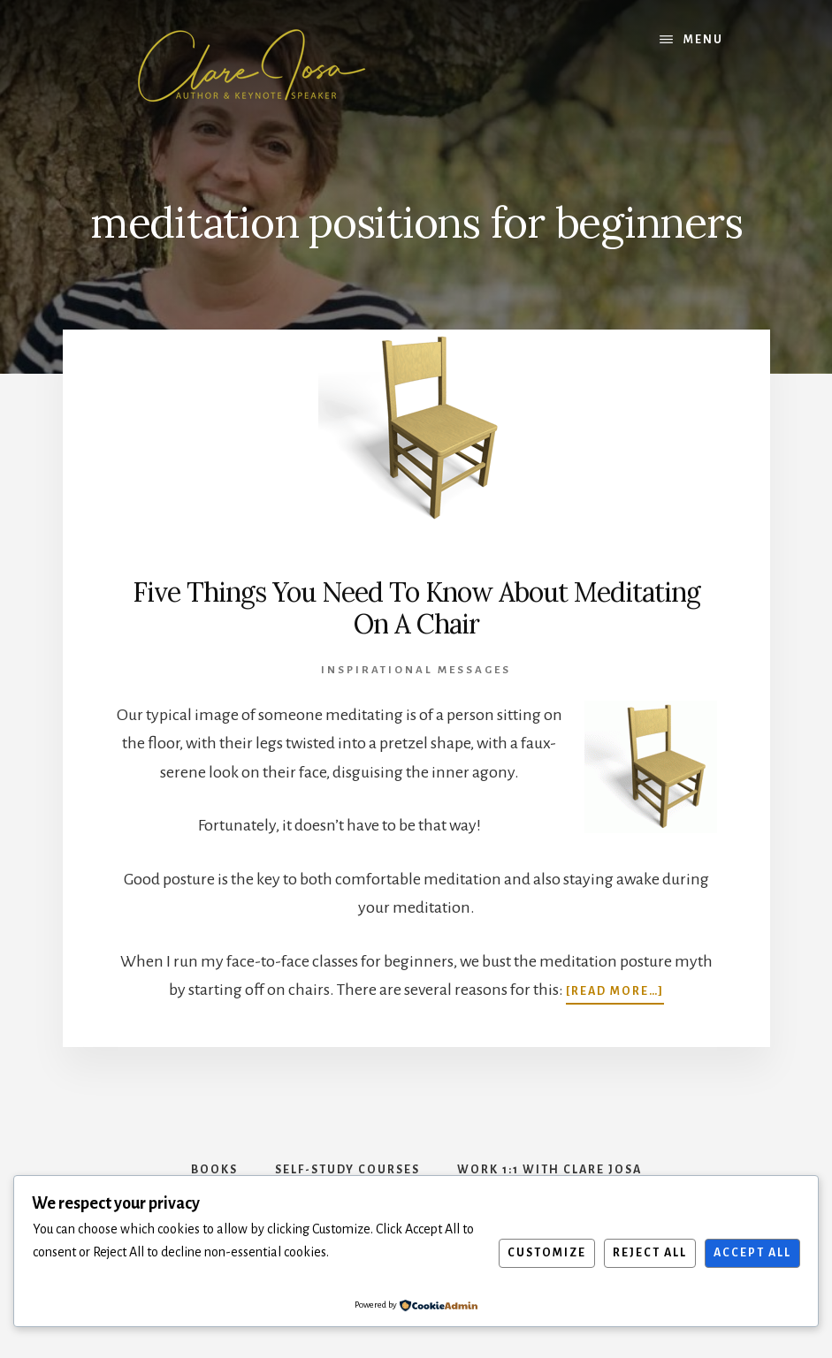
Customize (547, 1253)
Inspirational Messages (416, 670)
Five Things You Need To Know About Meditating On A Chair (416, 608)
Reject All (650, 1253)
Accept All (752, 1253)
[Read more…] (615, 990)
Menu (703, 40)
